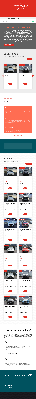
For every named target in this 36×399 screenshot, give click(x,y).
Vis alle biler (28, 163)
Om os (20, 397)
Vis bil (10, 83)
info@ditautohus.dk (11, 382)
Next (33, 75)
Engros (21, 245)
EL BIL (5, 193)
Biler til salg (11, 397)
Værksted (16, 397)
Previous (2, 75)
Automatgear (22, 193)
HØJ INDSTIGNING (7, 219)
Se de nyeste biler (8, 44)
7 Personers (6, 245)
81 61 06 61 (9, 387)
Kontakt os (25, 397)
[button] (3, 149)
